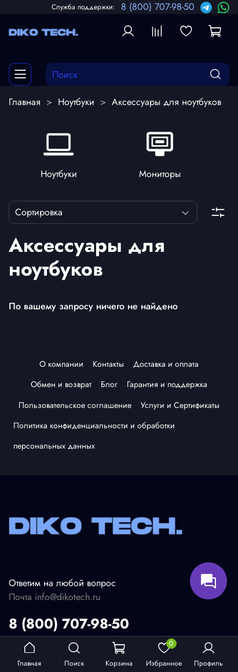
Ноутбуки (76, 102)
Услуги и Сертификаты (180, 407)
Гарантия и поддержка (167, 387)
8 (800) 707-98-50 (158, 6)
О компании (61, 367)
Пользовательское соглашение (75, 407)
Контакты (108, 367)
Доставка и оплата (166, 367)
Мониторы (160, 173)
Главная (25, 102)
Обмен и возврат (61, 387)
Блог (109, 387)
